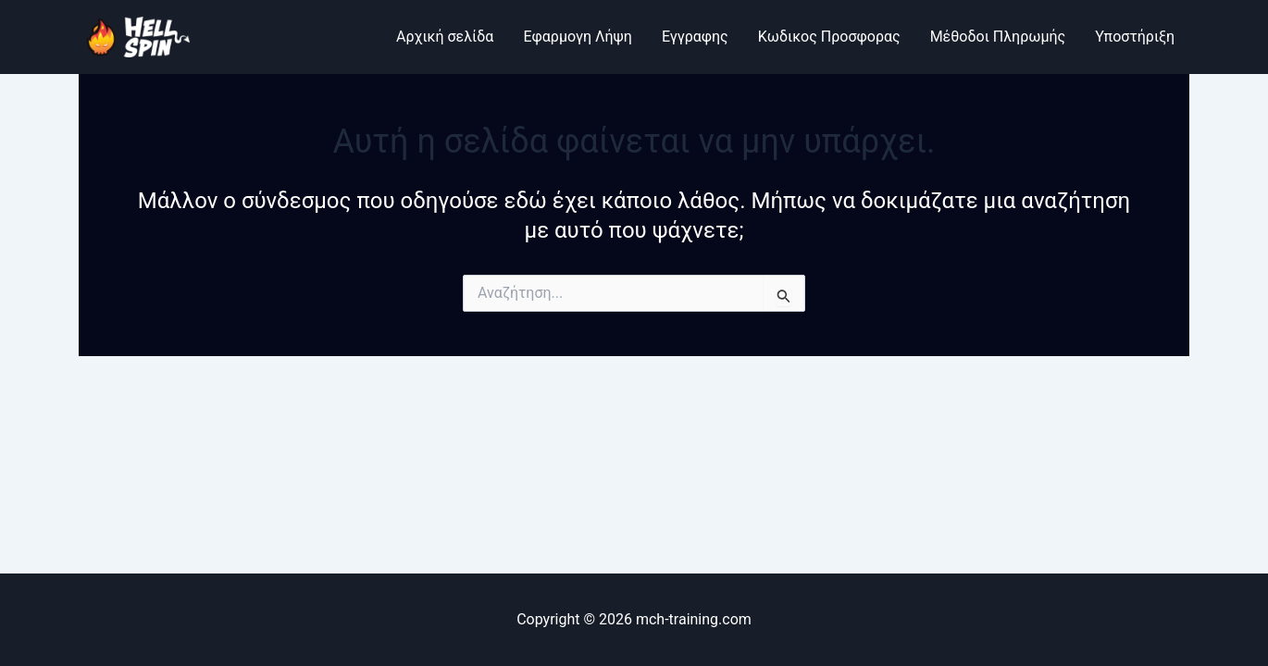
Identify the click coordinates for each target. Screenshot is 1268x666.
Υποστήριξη (1135, 36)
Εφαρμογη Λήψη (577, 36)
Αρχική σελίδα (444, 36)
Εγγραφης (695, 36)
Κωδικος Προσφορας (829, 36)
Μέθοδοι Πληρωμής (998, 36)
